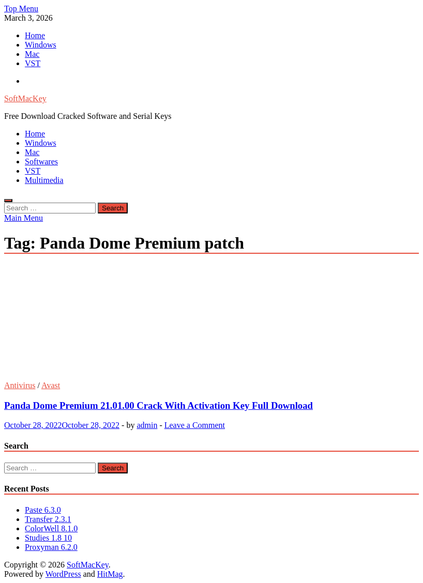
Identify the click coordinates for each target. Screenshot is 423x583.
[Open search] (8, 200)
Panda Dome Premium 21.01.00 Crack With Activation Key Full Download (158, 405)
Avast (50, 385)
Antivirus (19, 385)
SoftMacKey (25, 98)
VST (32, 63)
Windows (40, 44)
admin (147, 425)
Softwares (41, 161)
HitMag (110, 574)
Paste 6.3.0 (43, 509)
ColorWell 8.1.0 (51, 528)
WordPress (63, 574)
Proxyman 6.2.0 (51, 547)
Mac (32, 54)
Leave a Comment (194, 425)
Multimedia (44, 180)
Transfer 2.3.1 (48, 519)
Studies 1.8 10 (48, 537)
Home (35, 35)
